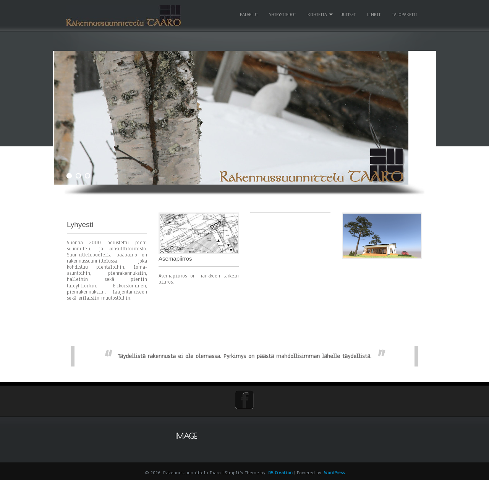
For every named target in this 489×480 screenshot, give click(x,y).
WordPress (334, 471)
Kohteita (316, 13)
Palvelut (248, 13)
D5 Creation (280, 471)
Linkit (373, 13)
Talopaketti (403, 13)
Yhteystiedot (282, 13)
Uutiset (347, 13)
